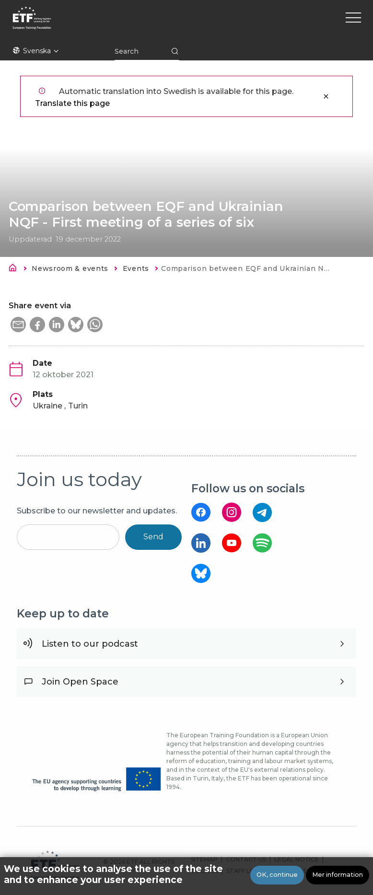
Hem (15, 269)
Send (153, 536)
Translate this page (72, 103)
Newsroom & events (70, 268)
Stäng (326, 96)
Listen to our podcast (90, 644)
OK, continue (277, 874)
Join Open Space (80, 681)
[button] (18, 324)
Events (136, 268)
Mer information (337, 874)
